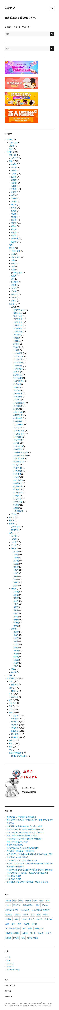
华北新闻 (14, 725)
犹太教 (11, 517)
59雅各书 (17, 474)
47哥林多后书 (18, 434)
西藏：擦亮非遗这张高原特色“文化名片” (23, 835)
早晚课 (14, 198)
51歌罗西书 (17, 449)
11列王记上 (17, 313)
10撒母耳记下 (18, 310)
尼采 (13, 266)
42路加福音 (18, 418)
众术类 (16, 551)
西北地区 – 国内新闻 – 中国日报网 (20, 851)
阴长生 (32, 933)
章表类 (16, 657)
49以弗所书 (18, 440)
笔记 (11, 149)
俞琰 (35, 901)
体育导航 (14, 684)
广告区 (9, 675)
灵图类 (16, 567)
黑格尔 (14, 300)
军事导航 (14, 697)
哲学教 (11, 248)
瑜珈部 (14, 214)
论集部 (14, 235)
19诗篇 (16, 338)
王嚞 (7, 924)
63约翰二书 (18, 489)
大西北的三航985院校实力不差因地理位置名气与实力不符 (30, 854)
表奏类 (16, 576)
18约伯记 (17, 334)
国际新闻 (14, 731)
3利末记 (16, 409)
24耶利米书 (18, 356)
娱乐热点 (9, 915)
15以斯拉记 (17, 325)
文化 (11, 709)
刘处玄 (8, 905)
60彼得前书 (18, 480)
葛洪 (24, 928)
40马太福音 (18, 412)
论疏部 (14, 232)
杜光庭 (31, 919)
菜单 (51, 8)
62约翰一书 (18, 486)
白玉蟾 (26, 924)
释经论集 (14, 238)
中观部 (14, 164)
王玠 (13, 924)
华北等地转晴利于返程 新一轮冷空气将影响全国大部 (27, 873)
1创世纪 (16, 341)
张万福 (17, 915)
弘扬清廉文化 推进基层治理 (18, 857)
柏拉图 (14, 285)
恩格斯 (14, 276)
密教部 (14, 189)
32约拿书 (17, 384)
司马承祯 (16, 905)
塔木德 (45, 905)
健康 (11, 688)
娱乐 (11, 700)
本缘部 (14, 201)
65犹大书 (17, 496)
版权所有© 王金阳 (41, 1003)
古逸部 (14, 173)
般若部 (14, 229)
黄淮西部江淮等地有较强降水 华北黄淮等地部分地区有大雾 (30, 870)
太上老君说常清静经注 (41, 910)
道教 (11, 533)
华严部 (14, 170)
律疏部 (14, 192)
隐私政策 (8, 991)
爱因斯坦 (14, 530)
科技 (11, 746)
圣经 (13, 307)
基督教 (11, 304)
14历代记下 (17, 322)
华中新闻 (14, 722)
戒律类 (16, 557)
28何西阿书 (18, 369)
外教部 (14, 180)
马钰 (23, 938)
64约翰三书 (18, 492)
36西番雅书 (18, 396)
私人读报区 (11, 678)
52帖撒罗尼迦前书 (20, 452)
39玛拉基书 (18, 406)
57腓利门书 (18, 468)
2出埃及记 (17, 375)
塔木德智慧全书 (11, 910)
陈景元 (48, 933)
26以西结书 (18, 362)
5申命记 (16, 477)
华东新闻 (14, 719)
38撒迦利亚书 (18, 403)
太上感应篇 (24, 910)
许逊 (30, 928)
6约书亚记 (17, 502)
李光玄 (45, 915)
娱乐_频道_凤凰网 (14, 879)
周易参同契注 (28, 905)
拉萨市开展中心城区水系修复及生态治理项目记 (25, 832)
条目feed (10, 963)
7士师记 (16, 505)
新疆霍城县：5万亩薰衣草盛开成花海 (21, 817)
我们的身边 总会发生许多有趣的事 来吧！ (23, 848)
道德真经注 (38, 928)
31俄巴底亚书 (18, 381)
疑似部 (14, 217)
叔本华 (14, 263)
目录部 (14, 220)
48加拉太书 (18, 437)
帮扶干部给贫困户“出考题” (17, 842)
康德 (13, 269)
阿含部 (14, 242)
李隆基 (23, 919)
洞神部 (14, 629)
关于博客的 (13, 142)
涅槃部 (14, 211)
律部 (13, 195)
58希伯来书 (18, 471)
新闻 (11, 712)
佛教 (11, 161)
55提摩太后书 (18, 461)
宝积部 (14, 186)
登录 (8, 960)
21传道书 (17, 347)
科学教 (11, 523)
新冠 (38, 915)
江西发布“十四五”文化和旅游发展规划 (22, 860)
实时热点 (12, 703)
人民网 (8, 901)
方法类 (16, 564)
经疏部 (14, 223)
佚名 (21, 901)
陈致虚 (8, 938)
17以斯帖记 (17, 331)
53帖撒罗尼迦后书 (20, 455)
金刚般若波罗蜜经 (12, 933)
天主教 (14, 514)
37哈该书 (17, 400)
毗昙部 (14, 204)
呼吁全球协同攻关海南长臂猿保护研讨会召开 (24, 839)
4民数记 (16, 443)
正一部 (14, 545)
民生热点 (48, 919)
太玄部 (14, 542)
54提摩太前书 (18, 458)
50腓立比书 (18, 446)
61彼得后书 (17, 483)
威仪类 (16, 554)
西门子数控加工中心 (19, 756)
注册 (8, 957)
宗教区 (9, 152)
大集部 (14, 183)
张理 (32, 915)
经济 (11, 750)
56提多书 (17, 465)
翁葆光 (34, 924)
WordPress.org (13, 970)
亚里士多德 (15, 251)
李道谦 (16, 919)
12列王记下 (17, 316)
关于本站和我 (10, 986)
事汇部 (14, 167)
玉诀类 (16, 570)
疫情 (19, 924)
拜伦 (13, 279)
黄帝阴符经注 (32, 938)
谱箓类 (16, 582)
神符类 (16, 573)
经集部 (14, 226)
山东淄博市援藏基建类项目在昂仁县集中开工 (24, 826)
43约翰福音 (18, 421)
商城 (6, 980)
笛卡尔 (14, 288)
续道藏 (14, 672)
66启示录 (17, 499)
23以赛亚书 (18, 353)
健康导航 (14, 691)
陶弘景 (16, 938)
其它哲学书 (15, 257)
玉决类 (16, 610)
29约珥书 (17, 372)
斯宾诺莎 (14, 282)
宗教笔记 (10, 8)
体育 (11, 681)
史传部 (14, 177)
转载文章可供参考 (16, 753)
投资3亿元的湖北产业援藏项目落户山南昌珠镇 (25, 829)
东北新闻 (14, 715)
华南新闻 (14, 728)
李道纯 (8, 919)
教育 (11, 706)
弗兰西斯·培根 (16, 273)
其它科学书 (15, 527)
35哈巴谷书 (18, 393)
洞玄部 (14, 548)
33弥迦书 (17, 387)
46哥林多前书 (18, 431)
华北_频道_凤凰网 (14, 876)
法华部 (14, 208)
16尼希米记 (17, 328)
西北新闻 (14, 734)
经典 (13, 669)
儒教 (11, 245)
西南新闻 (14, 737)
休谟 (13, 254)
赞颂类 (16, 585)
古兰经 (14, 158)
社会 (11, 743)
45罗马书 (17, 427)
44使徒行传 (18, 424)
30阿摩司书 (18, 378)
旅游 (11, 740)
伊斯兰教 (12, 155)
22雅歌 (16, 350)
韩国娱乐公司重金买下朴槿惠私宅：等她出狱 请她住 (27, 882)
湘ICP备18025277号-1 (27, 1003)
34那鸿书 (17, 390)
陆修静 (40, 933)
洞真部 (14, 588)
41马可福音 (17, 415)
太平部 (14, 536)
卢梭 (13, 260)
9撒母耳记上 (18, 511)
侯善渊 (28, 901)
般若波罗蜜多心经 (12, 928)
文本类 (16, 561)
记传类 (16, 579)
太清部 (14, 539)
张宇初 (25, 915)
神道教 (11, 520)
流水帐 (11, 146)
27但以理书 (18, 365)
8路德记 (16, 508)
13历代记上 (17, 319)
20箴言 (16, 344)
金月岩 (25, 933)
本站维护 (8, 996)
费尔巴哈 (14, 294)
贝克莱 (14, 291)
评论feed (10, 966)
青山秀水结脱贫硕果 (15, 845)
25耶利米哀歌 (18, 359)
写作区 (9, 139)
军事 (11, 694)
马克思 (14, 297)
